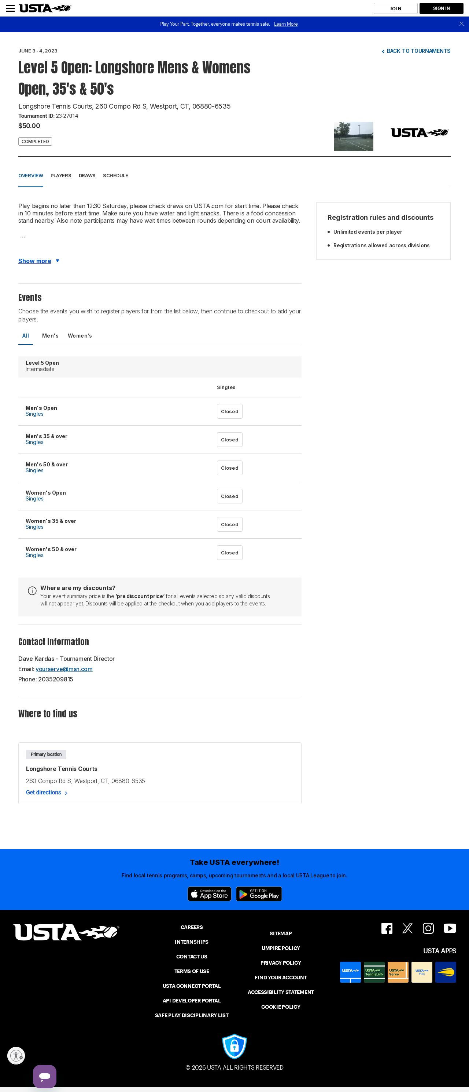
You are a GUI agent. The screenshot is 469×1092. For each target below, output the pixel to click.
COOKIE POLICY (280, 1007)
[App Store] (209, 894)
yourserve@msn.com (64, 669)
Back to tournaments (419, 51)
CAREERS (192, 927)
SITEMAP (281, 933)
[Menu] (10, 8)
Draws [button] (87, 175)
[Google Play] (259, 894)
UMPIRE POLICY (281, 948)
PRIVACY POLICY (281, 963)
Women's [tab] (80, 335)
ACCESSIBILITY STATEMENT (281, 992)
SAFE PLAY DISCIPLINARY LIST (192, 1015)
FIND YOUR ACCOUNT (281, 977)
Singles (35, 414)
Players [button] (61, 175)
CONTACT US (191, 956)
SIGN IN (441, 8)
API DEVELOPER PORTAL (192, 1000)
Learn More (286, 24)
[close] (461, 24)
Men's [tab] (50, 335)
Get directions (43, 792)
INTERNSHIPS (191, 942)
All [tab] (25, 335)
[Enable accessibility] (16, 1055)
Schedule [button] (115, 175)
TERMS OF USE (191, 971)
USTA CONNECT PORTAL (192, 986)
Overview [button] (30, 175)
